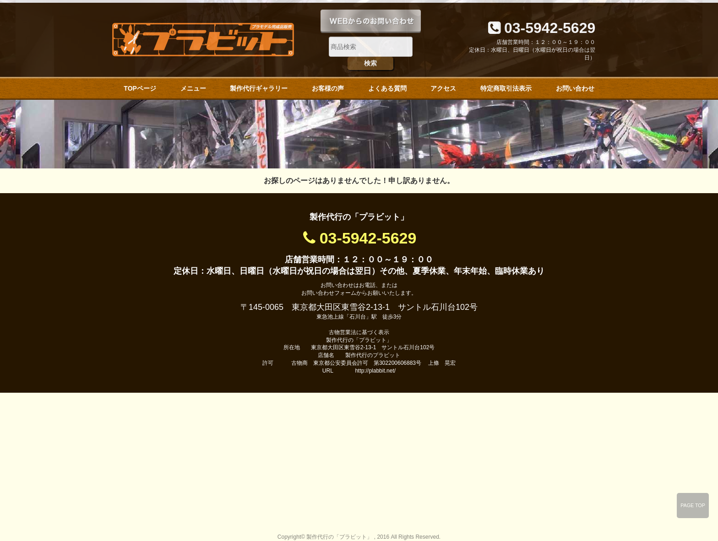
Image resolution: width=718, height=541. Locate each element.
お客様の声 (328, 88)
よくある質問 (387, 88)
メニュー (193, 88)
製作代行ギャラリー (259, 88)
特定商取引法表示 (506, 88)
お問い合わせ (575, 88)
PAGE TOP (692, 505)
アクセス (443, 88)
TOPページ (140, 88)
